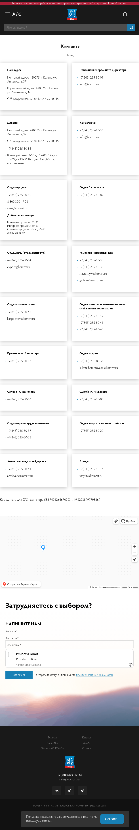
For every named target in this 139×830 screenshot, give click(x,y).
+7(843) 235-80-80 (19, 195)
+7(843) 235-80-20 (91, 431)
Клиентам (52, 743)
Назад (70, 55)
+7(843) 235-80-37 (19, 431)
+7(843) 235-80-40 (91, 329)
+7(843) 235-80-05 (91, 399)
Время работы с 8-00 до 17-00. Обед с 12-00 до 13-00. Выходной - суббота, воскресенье (32, 159)
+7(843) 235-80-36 (91, 130)
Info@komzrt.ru (89, 84)
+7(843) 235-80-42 (91, 316)
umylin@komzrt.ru (90, 476)
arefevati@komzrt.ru (20, 476)
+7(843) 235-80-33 (91, 260)
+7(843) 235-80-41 (91, 323)
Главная (52, 737)
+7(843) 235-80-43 (19, 312)
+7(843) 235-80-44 (19, 469)
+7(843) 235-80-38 (19, 437)
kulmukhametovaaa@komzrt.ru (98, 368)
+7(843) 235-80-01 (91, 77)
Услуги (86, 743)
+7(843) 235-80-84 (19, 260)
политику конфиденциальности (94, 675)
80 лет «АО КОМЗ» (52, 748)
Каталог (86, 737)
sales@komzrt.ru (17, 208)
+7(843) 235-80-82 (91, 195)
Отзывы (86, 748)
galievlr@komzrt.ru (91, 280)
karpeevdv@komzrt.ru (21, 319)
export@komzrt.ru (18, 267)
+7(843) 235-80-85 (19, 149)
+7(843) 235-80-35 (91, 267)
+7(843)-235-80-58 (91, 361)
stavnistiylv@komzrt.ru (93, 274)
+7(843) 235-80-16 (19, 399)
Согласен (112, 819)
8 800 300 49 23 (17, 202)
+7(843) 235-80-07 (19, 361)
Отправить (19, 675)
